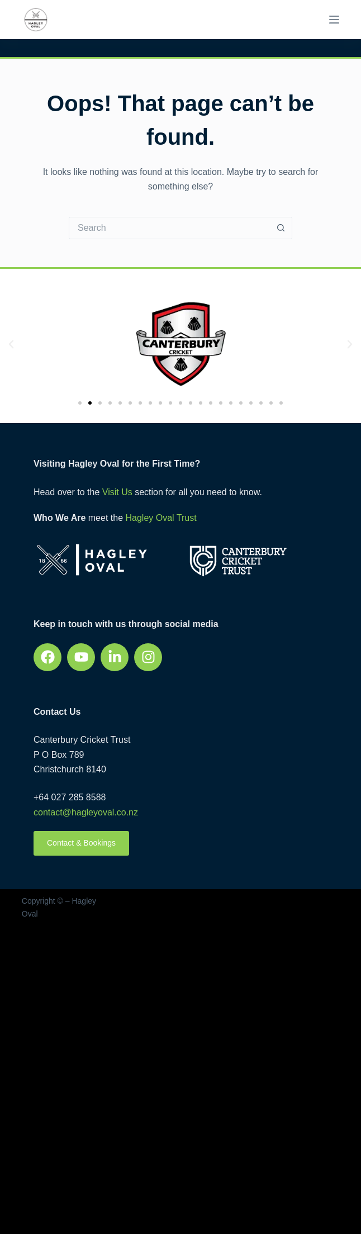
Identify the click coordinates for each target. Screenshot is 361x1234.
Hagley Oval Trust (160, 518)
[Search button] (281, 228)
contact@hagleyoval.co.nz (86, 812)
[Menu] (334, 20)
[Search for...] (169, 228)
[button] (11, 344)
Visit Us (117, 492)
